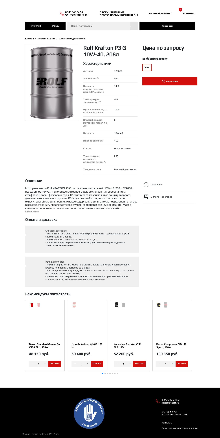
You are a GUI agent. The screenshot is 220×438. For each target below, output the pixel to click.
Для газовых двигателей (72, 38)
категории (35, 26)
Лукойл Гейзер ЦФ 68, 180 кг (87, 346)
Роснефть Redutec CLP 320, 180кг (127, 346)
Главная (29, 38)
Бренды (55, 26)
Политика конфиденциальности (179, 428)
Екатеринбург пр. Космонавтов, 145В (174, 413)
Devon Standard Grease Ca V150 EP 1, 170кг (44, 346)
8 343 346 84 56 (74, 12)
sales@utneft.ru (76, 15)
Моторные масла (46, 38)
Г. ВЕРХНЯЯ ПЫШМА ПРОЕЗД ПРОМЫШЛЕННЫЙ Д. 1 (119, 14)
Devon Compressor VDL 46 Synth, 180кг (171, 346)
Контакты (167, 25)
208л (147, 67)
